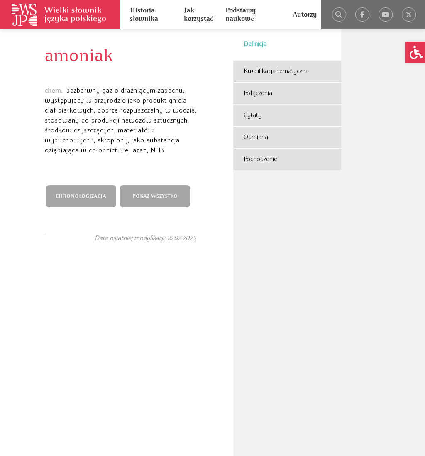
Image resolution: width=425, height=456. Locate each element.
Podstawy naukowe (240, 14)
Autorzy (305, 14)
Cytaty (252, 115)
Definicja (255, 44)
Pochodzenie (260, 159)
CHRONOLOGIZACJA (81, 196)
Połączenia (258, 93)
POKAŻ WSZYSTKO (155, 196)
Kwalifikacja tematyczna (276, 71)
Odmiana (256, 137)
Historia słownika (144, 14)
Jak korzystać (198, 14)
